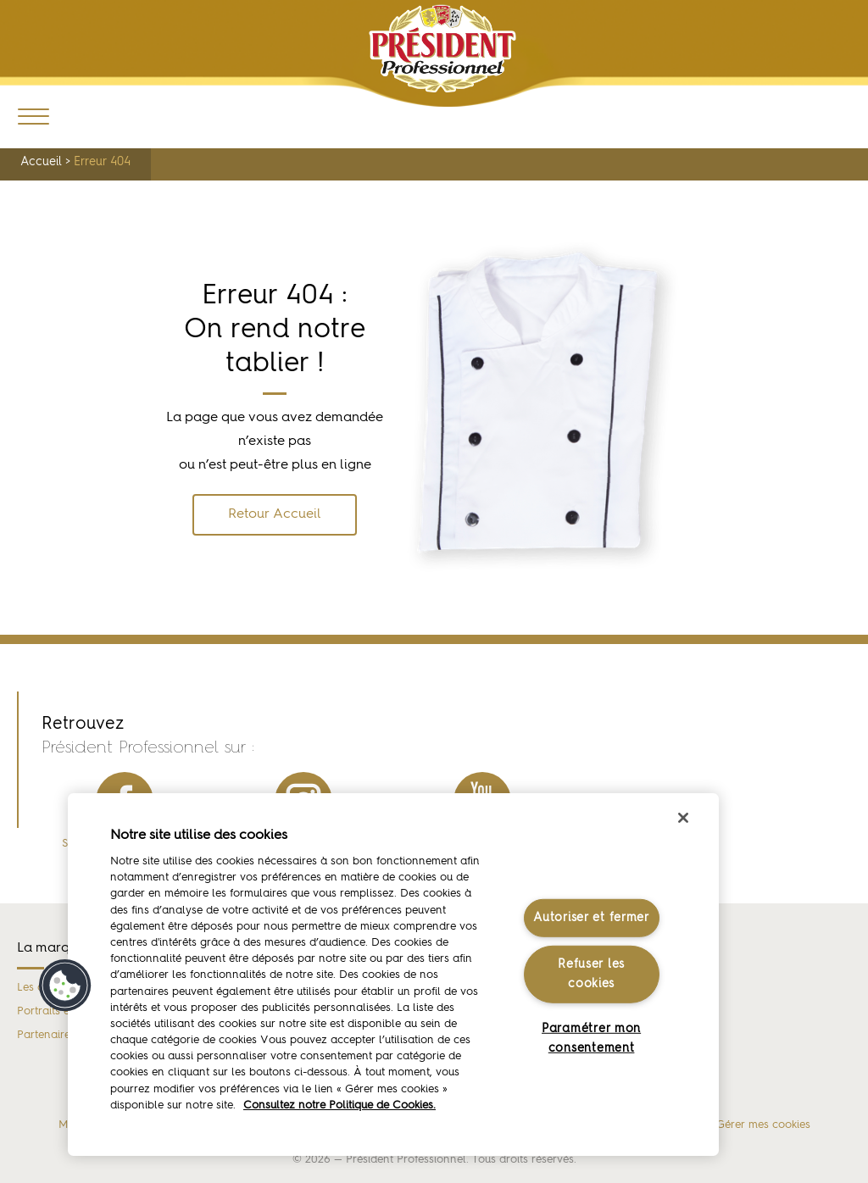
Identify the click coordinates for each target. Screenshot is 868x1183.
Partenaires (46, 1035)
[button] (65, 985)
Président (442, 48)
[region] (393, 974)
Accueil (41, 162)
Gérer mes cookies (763, 1124)
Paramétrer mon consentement (591, 1038)
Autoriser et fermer (591, 918)
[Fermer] (683, 817)
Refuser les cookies (591, 974)
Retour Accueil (274, 514)
